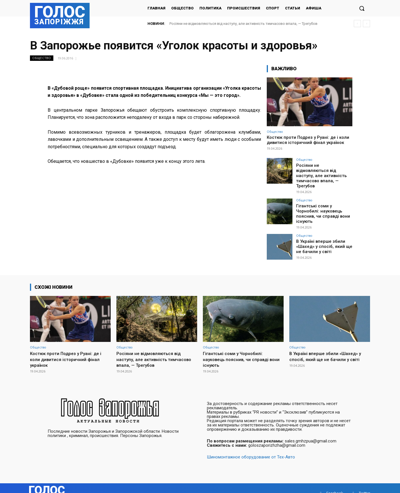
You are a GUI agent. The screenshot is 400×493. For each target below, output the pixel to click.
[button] (361, 8)
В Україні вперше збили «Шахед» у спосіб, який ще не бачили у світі (322, 235)
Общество (41, 58)
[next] (366, 23)
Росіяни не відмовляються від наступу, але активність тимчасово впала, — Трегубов (243, 23)
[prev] (357, 23)
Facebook (334, 483)
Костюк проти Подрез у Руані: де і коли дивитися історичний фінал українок (308, 140)
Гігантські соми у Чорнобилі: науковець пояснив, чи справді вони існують (324, 204)
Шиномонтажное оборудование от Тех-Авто (251, 446)
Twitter (364, 483)
